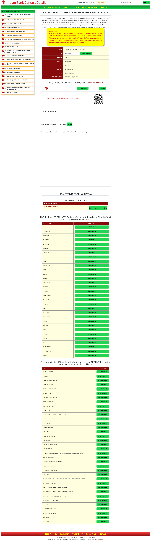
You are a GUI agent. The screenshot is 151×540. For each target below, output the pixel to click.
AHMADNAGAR (102, 372)
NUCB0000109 (92, 261)
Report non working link (98, 208)
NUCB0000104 (92, 240)
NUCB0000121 (92, 300)
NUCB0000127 (92, 325)
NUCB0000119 (92, 291)
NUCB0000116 (92, 278)
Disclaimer (64, 534)
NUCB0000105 (92, 244)
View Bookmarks (90, 7)
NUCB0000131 (92, 342)
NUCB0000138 (92, 355)
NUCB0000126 (92, 321)
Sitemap (102, 534)
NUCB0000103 (92, 235)
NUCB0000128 (92, 330)
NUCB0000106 (92, 248)
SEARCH (146, 3)
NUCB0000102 (92, 231)
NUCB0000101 (92, 227)
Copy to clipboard (86, 53)
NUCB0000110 (92, 265)
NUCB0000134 (92, 347)
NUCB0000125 (92, 317)
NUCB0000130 (92, 338)
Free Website (51, 534)
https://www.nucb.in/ (51, 206)
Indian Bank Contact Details (26, 3)
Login (104, 7)
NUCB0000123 (92, 308)
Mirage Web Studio (98, 539)
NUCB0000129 (92, 334)
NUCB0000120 (92, 295)
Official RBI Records (94, 82)
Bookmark (102, 88)
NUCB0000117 (92, 283)
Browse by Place (71, 7)
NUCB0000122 (92, 304)
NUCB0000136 (92, 351)
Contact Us (91, 534)
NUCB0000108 (92, 257)
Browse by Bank (52, 7)
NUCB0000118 (92, 287)
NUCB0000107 (92, 252)
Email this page (82, 88)
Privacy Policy (77, 534)
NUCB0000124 (92, 312)
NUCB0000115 (92, 274)
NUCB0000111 (92, 270)
